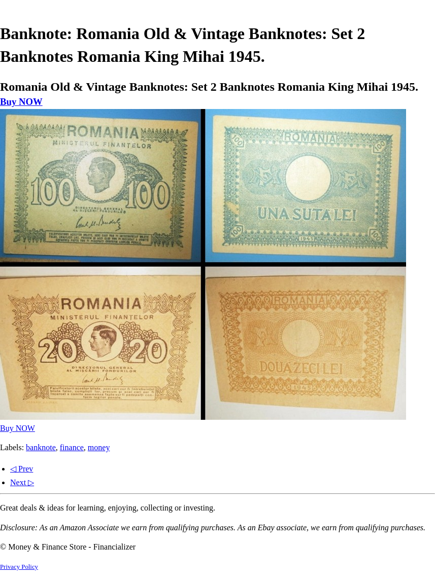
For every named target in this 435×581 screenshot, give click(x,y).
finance (72, 447)
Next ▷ (22, 482)
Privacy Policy (19, 566)
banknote (41, 447)
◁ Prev (21, 468)
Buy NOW (21, 101)
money (99, 447)
